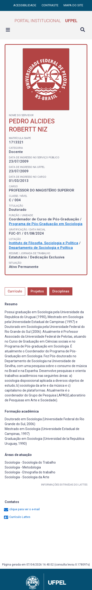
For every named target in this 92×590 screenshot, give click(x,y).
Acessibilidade (25, 5)
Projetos (37, 291)
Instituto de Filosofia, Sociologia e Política (43, 243)
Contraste (50, 5)
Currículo (15, 291)
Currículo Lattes (17, 517)
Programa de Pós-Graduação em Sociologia (45, 224)
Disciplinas (60, 291)
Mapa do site (73, 5)
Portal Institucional (46, 20)
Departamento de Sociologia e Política (41, 248)
